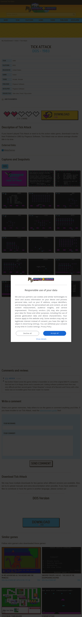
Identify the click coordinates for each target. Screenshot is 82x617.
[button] (41, 338)
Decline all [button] (27, 333)
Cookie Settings (33, 326)
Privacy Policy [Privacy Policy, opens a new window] (46, 326)
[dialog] (41, 308)
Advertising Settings (31, 324)
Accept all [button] (54, 333)
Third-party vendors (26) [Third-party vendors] (39, 310)
